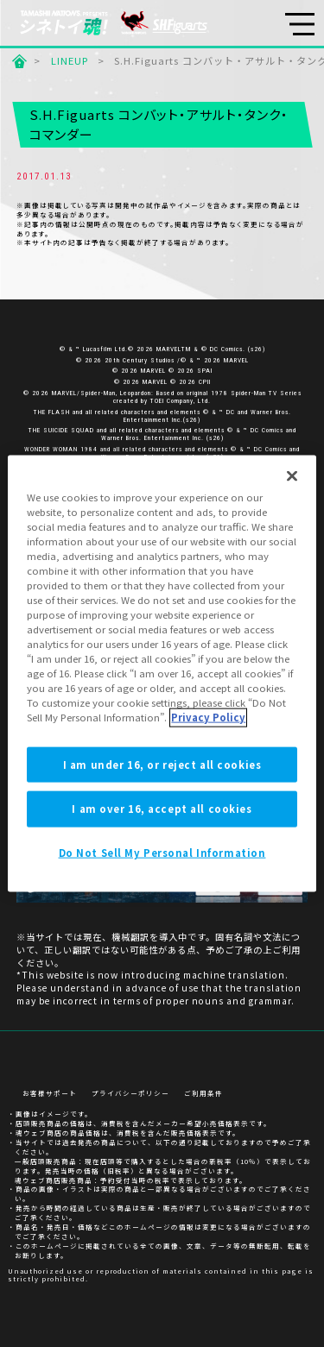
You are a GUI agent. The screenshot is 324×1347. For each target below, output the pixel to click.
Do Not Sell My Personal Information (162, 852)
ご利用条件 (203, 1093)
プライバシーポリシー (130, 1093)
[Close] (292, 475)
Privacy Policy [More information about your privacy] (208, 717)
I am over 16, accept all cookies (161, 808)
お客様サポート (49, 1093)
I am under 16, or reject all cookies (162, 764)
